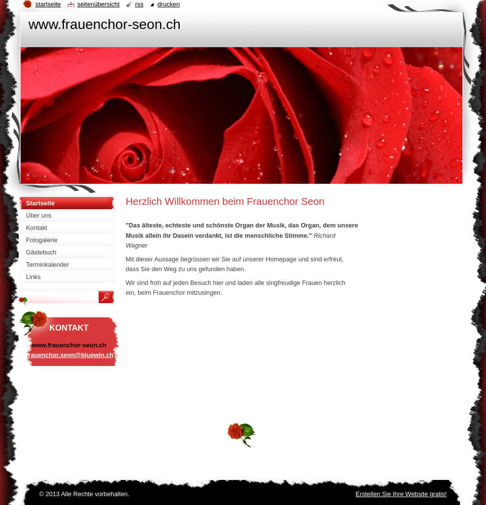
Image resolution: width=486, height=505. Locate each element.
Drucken (169, 4)
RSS (139, 4)
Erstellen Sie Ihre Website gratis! (401, 494)
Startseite (48, 4)
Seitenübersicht (98, 4)
